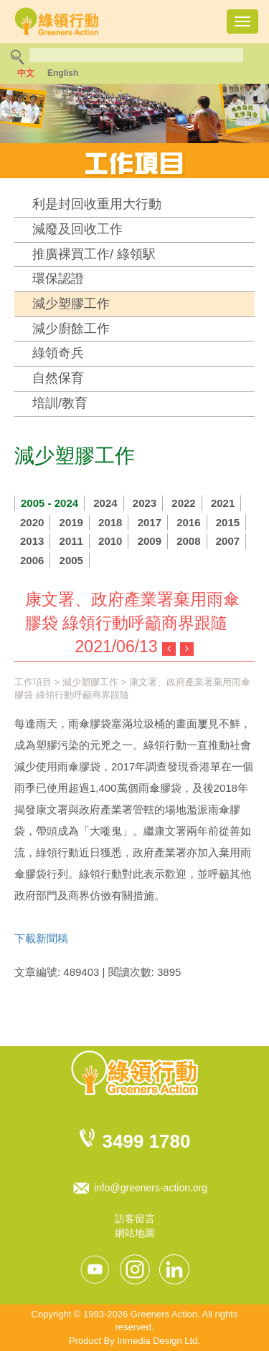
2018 (110, 522)
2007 (228, 541)
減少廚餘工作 (71, 328)
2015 (228, 522)
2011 (71, 541)
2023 (144, 503)
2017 (149, 522)
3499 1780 (147, 1141)
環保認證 (58, 278)
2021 (223, 503)
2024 (105, 503)
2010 (110, 541)
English (62, 73)
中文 (25, 73)
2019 (71, 522)
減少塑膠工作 (71, 303)
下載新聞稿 (41, 938)
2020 (32, 522)
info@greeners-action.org (150, 1187)
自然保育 (58, 378)
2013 (32, 541)
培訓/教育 (60, 403)
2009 (149, 541)
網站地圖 (135, 1233)
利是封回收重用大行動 (96, 204)
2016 (188, 522)
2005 (71, 560)
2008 (188, 541)
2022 (183, 503)
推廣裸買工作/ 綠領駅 (94, 254)
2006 (32, 560)
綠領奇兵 (58, 353)
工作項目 (33, 682)
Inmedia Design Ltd (157, 1340)
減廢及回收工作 (77, 229)
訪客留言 (135, 1218)
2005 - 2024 (49, 503)
